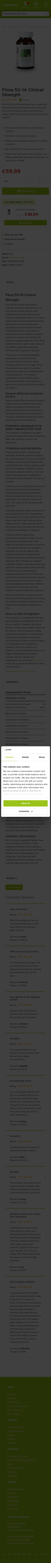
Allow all (25, 803)
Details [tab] (25, 757)
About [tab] (42, 757)
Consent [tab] (9, 757)
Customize (25, 811)
